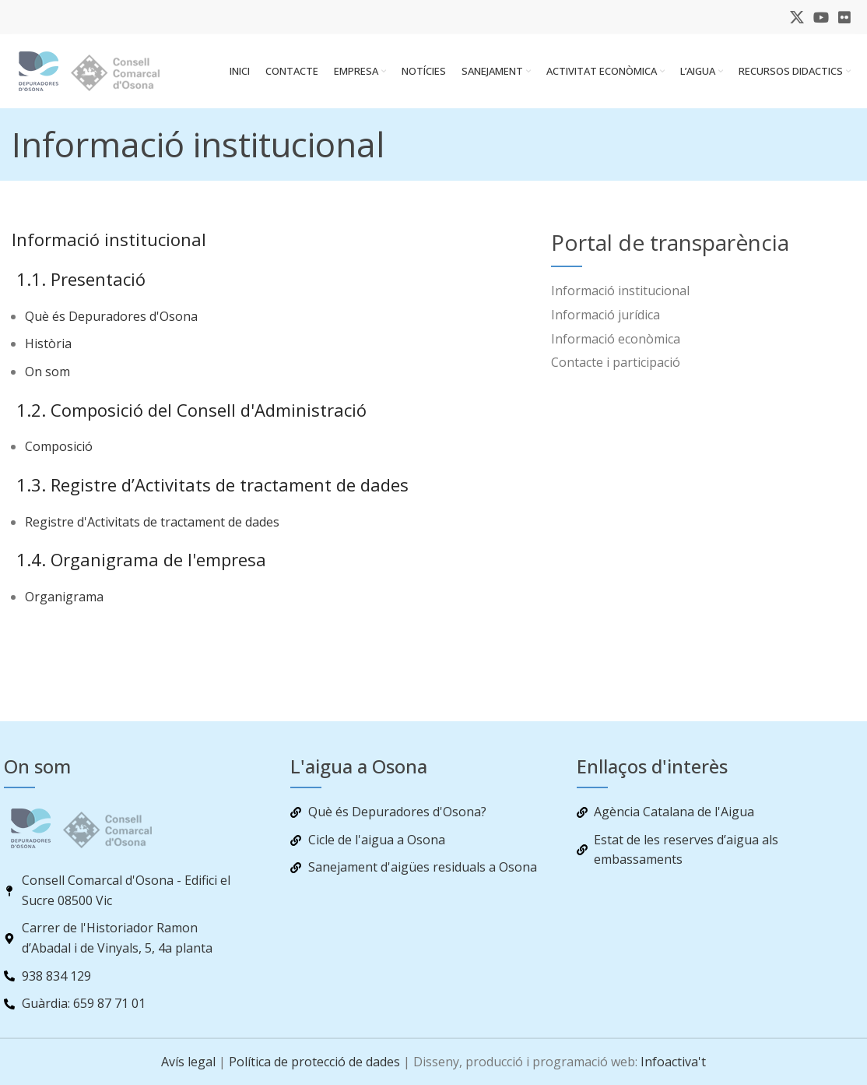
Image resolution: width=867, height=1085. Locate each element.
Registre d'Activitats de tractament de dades (152, 525)
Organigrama (64, 601)
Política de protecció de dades (314, 1061)
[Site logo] (101, 72)
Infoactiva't (673, 1061)
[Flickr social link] (844, 17)
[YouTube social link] (821, 17)
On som (47, 376)
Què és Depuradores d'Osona (111, 320)
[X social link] (797, 17)
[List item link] (683, 296)
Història (48, 348)
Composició (59, 451)
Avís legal (188, 1061)
